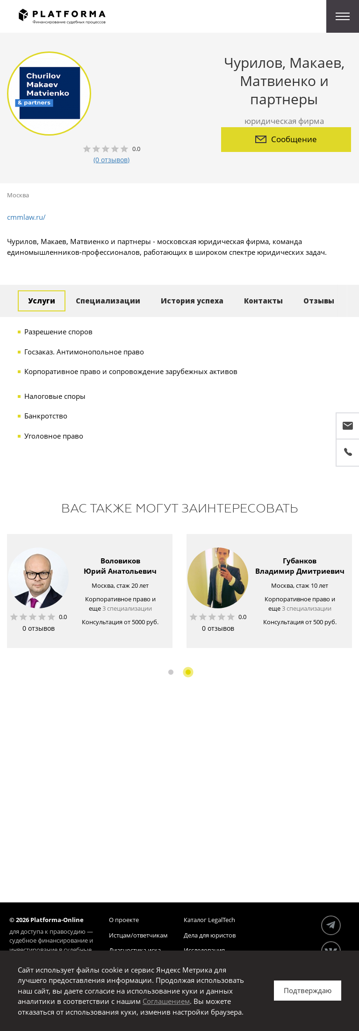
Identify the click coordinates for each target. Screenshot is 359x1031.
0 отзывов (38, 628)
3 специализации (127, 608)
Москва (18, 195)
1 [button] (170, 672)
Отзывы (318, 300)
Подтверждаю (307, 990)
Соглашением (166, 1001)
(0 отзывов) (111, 159)
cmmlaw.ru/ (26, 217)
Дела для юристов (210, 935)
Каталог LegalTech (209, 920)
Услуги (41, 300)
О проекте (124, 920)
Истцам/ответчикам (138, 935)
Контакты (263, 300)
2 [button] (188, 672)
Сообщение (286, 139)
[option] (89, 591)
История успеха (192, 300)
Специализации (108, 300)
